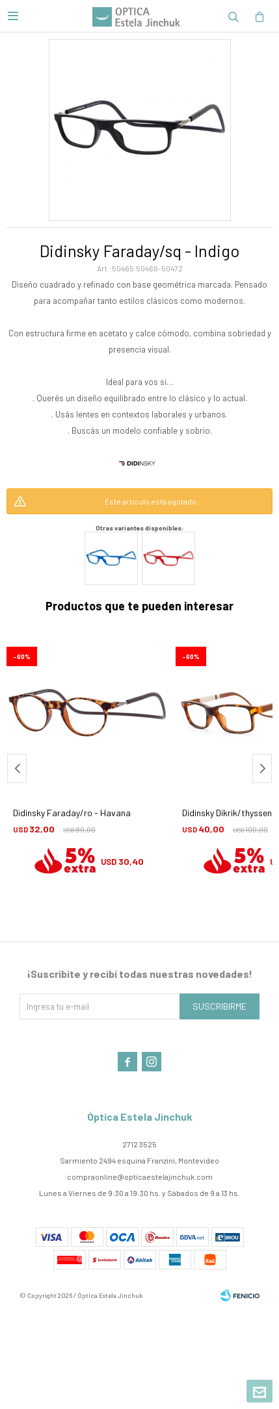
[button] (233, 16)
